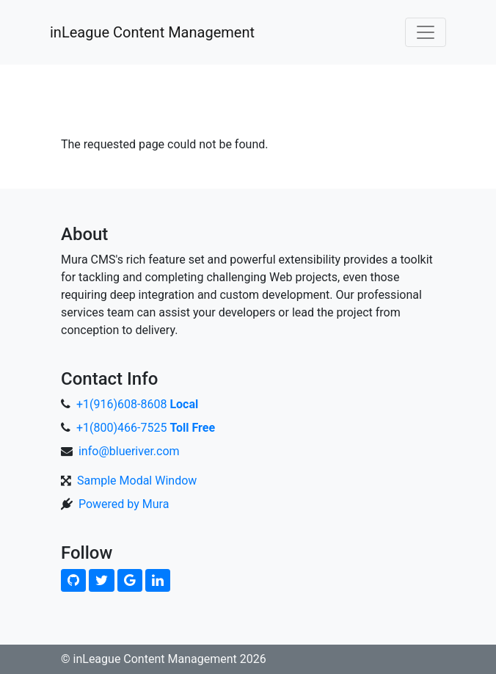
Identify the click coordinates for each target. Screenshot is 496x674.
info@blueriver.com (129, 451)
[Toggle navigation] (425, 32)
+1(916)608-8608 (137, 404)
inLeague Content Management (152, 32)
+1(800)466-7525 (145, 428)
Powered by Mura (124, 504)
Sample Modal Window (137, 481)
